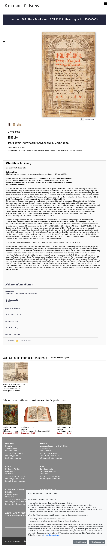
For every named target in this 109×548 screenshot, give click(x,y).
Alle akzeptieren (97, 542)
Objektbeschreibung (18, 163)
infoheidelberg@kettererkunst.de (17, 504)
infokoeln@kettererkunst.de (50, 479)
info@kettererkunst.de (13, 458)
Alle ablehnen (80, 542)
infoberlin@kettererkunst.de (15, 481)
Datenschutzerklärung (51, 535)
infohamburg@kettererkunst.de (51, 458)
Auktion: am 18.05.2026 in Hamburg (44, 19)
